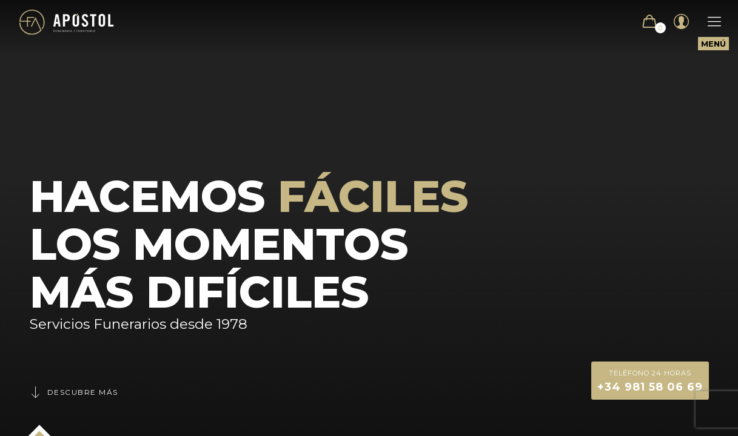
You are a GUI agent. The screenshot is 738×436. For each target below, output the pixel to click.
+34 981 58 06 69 (650, 380)
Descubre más (74, 392)
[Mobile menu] (708, 22)
